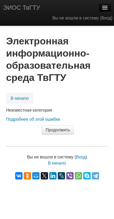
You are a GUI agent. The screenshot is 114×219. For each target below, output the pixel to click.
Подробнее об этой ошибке (33, 119)
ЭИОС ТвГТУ (21, 7)
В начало (20, 98)
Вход (106, 18)
